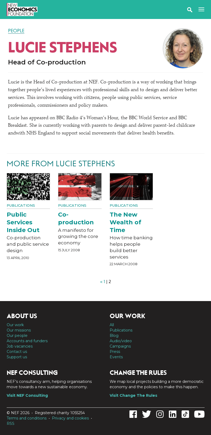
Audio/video (121, 340)
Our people (17, 335)
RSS (10, 423)
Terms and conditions (27, 418)
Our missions (19, 330)
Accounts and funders (27, 340)
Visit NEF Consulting (27, 395)
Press (115, 351)
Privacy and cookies (70, 418)
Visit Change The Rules (133, 395)
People (16, 30)
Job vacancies (20, 346)
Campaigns (120, 346)
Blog (114, 335)
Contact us (17, 351)
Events (116, 357)
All (112, 324)
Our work (15, 324)
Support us (17, 357)
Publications (21, 205)
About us (22, 316)
